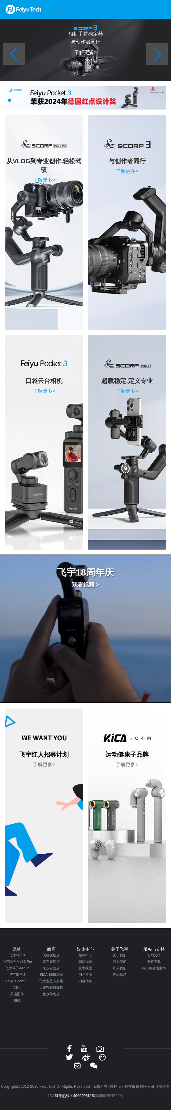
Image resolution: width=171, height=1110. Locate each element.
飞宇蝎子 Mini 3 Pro (17, 961)
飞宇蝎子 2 (17, 974)
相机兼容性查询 (154, 968)
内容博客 (85, 981)
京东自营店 (51, 968)
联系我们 (119, 961)
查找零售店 (51, 994)
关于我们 (119, 955)
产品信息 (119, 974)
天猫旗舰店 (51, 955)
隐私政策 (107, 1096)
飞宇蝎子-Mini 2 (17, 968)
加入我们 (119, 968)
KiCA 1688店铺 (51, 974)
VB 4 (17, 987)
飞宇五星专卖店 (51, 981)
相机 (17, 1000)
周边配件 (17, 994)
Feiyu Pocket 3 (17, 981)
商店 (51, 949)
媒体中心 (85, 949)
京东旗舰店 (51, 961)
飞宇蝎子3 (17, 955)
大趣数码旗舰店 (51, 987)
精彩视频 (85, 961)
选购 (17, 949)
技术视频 (85, 968)
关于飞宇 (119, 949)
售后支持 (154, 955)
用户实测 (85, 974)
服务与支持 (154, 949)
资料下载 (154, 961)
